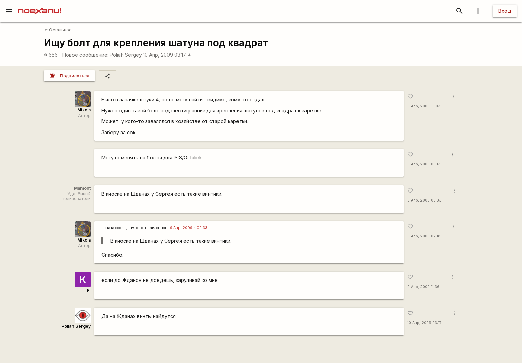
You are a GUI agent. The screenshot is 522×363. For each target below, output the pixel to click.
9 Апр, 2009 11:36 (423, 287)
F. (89, 290)
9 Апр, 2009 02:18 (424, 236)
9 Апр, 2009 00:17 (423, 164)
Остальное (58, 29)
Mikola (84, 109)
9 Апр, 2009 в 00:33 (188, 228)
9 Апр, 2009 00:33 (424, 200)
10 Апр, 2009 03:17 (167, 55)
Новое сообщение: (85, 55)
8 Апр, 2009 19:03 (424, 106)
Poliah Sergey (126, 55)
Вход (504, 11)
